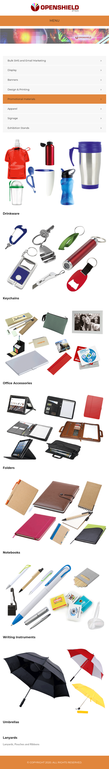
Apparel (12, 108)
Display (12, 70)
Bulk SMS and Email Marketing (27, 60)
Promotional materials (21, 98)
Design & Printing (18, 89)
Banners (13, 79)
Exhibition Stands (18, 127)
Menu (54, 20)
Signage (13, 118)
